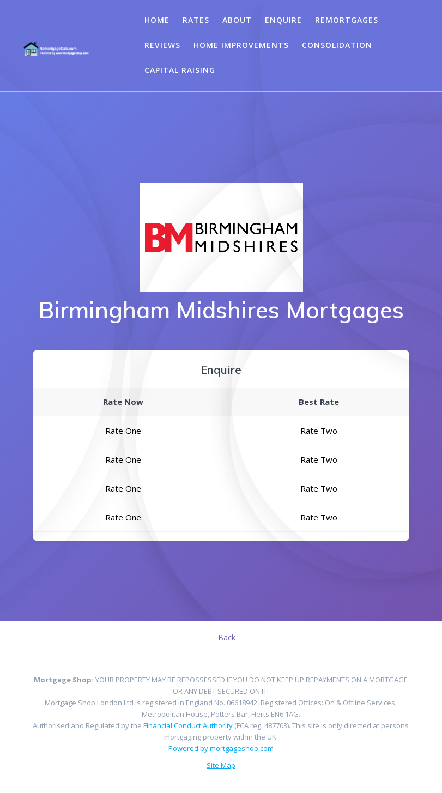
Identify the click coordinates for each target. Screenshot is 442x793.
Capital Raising (179, 70)
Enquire (283, 20)
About (237, 20)
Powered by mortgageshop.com (221, 748)
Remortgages (346, 20)
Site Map (221, 765)
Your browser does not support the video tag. (110, 44)
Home (156, 20)
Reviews (162, 45)
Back (226, 637)
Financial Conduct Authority (188, 725)
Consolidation (337, 45)
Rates (196, 20)
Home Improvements (241, 45)
